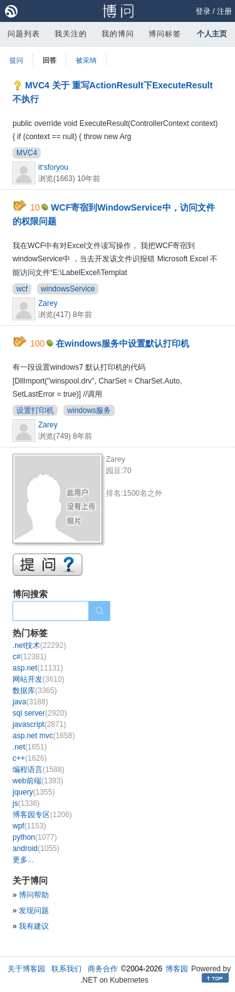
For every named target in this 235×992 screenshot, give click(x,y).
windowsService (68, 289)
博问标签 (165, 33)
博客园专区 (42, 814)
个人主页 (212, 33)
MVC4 (26, 153)
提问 (16, 60)
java (30, 701)
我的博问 (118, 33)
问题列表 (24, 33)
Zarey (48, 303)
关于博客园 (26, 968)
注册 (224, 11)
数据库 (35, 690)
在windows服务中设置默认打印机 (122, 343)
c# (29, 656)
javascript (39, 724)
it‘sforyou (53, 167)
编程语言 (39, 769)
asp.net (38, 668)
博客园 (176, 968)
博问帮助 (34, 894)
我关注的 (71, 33)
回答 (49, 60)
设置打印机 (35, 410)
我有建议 (34, 926)
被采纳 (86, 60)
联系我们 (66, 968)
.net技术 (39, 645)
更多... (23, 859)
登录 (203, 11)
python (35, 837)
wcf (22, 289)
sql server (40, 713)
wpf (29, 826)
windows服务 (89, 410)
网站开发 (39, 679)
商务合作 (103, 968)
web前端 (38, 780)
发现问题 (34, 910)
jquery (34, 792)
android (36, 848)
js (26, 803)
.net (30, 747)
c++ (30, 758)
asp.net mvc (44, 735)
